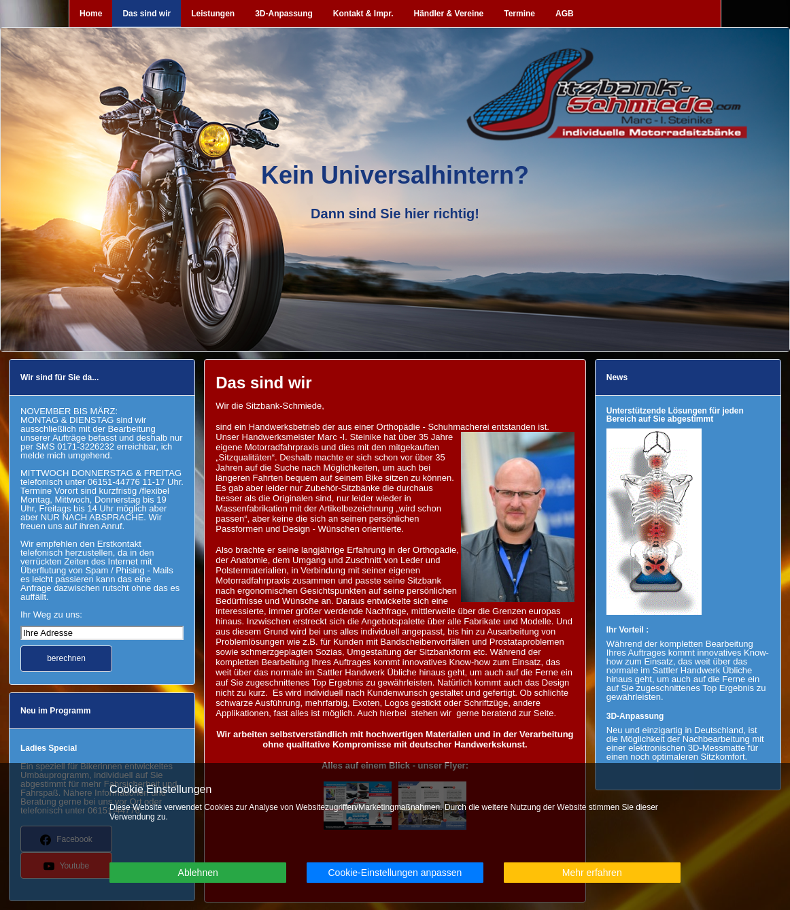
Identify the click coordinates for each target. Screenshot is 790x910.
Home (91, 13)
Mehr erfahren (592, 872)
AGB (564, 13)
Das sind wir (146, 13)
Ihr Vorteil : (627, 630)
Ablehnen (198, 872)
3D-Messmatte (717, 748)
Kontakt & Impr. (363, 13)
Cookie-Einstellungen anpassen (395, 872)
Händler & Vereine (449, 13)
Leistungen (213, 13)
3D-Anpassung (284, 13)
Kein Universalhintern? (395, 175)
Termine (519, 13)
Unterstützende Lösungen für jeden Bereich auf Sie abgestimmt (675, 415)
